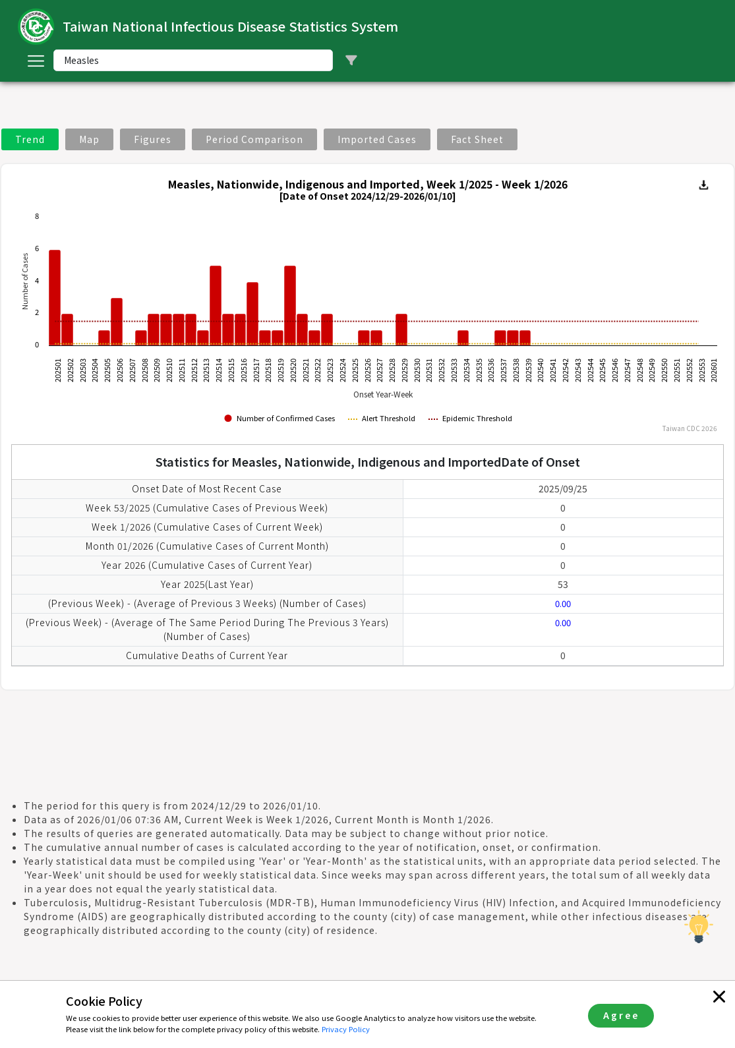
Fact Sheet (477, 139)
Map (89, 139)
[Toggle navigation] (35, 60)
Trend (30, 139)
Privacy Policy (346, 1029)
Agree (621, 1015)
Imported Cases (377, 139)
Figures (152, 139)
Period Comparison (254, 139)
